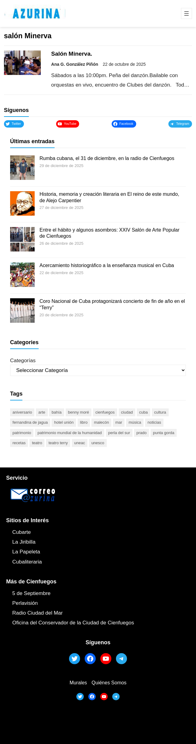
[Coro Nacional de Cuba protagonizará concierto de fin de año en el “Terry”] (22, 311)
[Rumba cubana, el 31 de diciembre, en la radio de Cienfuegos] (22, 168)
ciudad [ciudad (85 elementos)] (127, 412)
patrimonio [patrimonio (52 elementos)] (22, 432)
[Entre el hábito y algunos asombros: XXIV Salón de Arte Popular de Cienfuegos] (22, 240)
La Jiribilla (24, 542)
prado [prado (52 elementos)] (141, 432)
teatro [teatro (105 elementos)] (37, 443)
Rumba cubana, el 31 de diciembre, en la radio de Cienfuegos (107, 158)
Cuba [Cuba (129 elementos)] (143, 412)
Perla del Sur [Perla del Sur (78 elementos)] (119, 432)
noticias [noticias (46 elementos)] (154, 422)
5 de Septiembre (31, 593)
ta (38, 552)
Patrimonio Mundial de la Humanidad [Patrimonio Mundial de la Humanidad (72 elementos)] (69, 432)
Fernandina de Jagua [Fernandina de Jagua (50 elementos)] (30, 422)
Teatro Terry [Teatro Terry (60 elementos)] (58, 443)
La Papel (22, 552)
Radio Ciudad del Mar (37, 613)
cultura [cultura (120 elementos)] (160, 412)
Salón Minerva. (71, 53)
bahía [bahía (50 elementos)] (57, 412)
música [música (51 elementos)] (135, 422)
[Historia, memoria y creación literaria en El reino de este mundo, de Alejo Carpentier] (22, 204)
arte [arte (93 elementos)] (41, 412)
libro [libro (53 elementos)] (84, 422)
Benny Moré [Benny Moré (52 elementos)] (78, 412)
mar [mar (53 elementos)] (118, 422)
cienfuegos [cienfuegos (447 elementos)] (105, 412)
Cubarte (21, 532)
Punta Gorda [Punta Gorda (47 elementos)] (163, 432)
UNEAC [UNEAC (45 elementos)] (79, 443)
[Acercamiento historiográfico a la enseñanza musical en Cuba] (22, 275)
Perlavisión (25, 603)
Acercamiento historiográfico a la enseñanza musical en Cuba (107, 265)
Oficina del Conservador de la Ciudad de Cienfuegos (73, 623)
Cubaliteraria (27, 562)
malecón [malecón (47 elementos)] (101, 422)
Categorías (23, 360)
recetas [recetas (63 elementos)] (19, 443)
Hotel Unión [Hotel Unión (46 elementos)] (64, 422)
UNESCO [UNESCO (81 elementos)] (97, 443)
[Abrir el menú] (186, 13)
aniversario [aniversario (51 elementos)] (22, 412)
